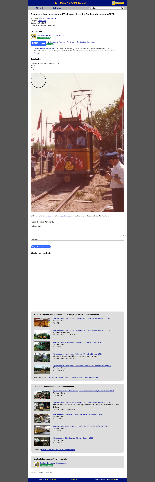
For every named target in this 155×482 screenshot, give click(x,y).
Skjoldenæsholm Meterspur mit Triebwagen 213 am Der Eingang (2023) (78, 342)
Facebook (112, 479)
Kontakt (74, 479)
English (57, 8)
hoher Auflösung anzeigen (45, 216)
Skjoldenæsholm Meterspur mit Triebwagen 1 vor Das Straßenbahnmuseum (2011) (82, 366)
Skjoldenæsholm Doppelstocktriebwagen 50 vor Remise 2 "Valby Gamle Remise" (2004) (83, 391)
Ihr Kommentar (77, 230)
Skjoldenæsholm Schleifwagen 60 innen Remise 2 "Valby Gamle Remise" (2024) (81, 426)
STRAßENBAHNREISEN (71, 2)
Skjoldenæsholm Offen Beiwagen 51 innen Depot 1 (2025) (73, 438)
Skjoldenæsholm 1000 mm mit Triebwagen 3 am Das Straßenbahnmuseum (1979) (81, 318)
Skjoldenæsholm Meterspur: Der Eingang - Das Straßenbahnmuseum (70, 42)
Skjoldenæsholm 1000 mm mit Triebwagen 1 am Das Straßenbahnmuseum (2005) (81, 330)
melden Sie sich (64, 216)
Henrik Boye (42, 21)
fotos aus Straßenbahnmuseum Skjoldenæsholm (58, 450)
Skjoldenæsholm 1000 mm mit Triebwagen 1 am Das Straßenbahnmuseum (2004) (81, 402)
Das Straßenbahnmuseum (48, 18)
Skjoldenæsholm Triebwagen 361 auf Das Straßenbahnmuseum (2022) (78, 414)
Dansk (39, 8)
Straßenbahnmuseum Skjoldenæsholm (51, 35)
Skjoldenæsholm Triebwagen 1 (44, 49)
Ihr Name (77, 241)
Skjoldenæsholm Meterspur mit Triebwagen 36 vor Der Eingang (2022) (77, 354)
